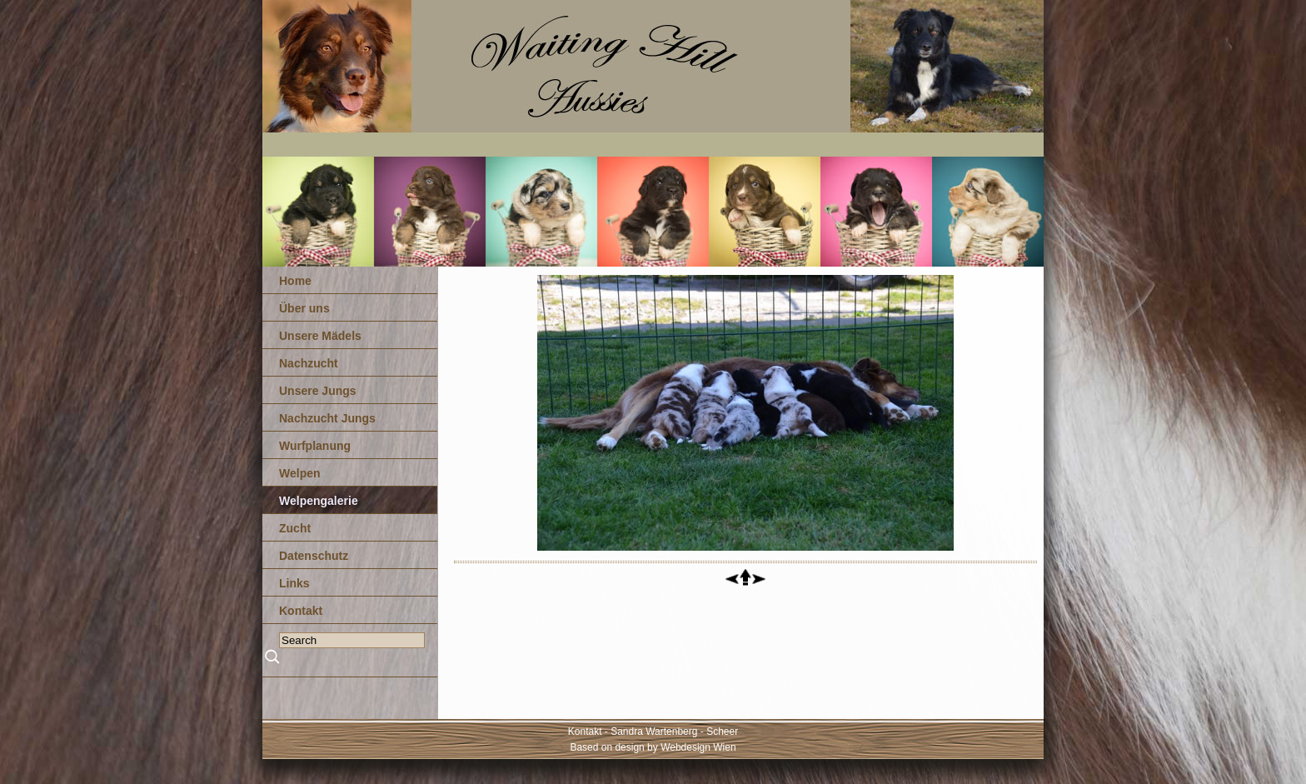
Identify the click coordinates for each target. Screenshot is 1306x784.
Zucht (295, 528)
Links (294, 583)
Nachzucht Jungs (327, 418)
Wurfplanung (315, 445)
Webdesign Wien (698, 747)
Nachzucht (308, 363)
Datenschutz (313, 555)
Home (295, 280)
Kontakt (300, 610)
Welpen (300, 473)
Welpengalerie (318, 500)
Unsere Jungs (317, 390)
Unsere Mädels (320, 335)
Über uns (304, 308)
